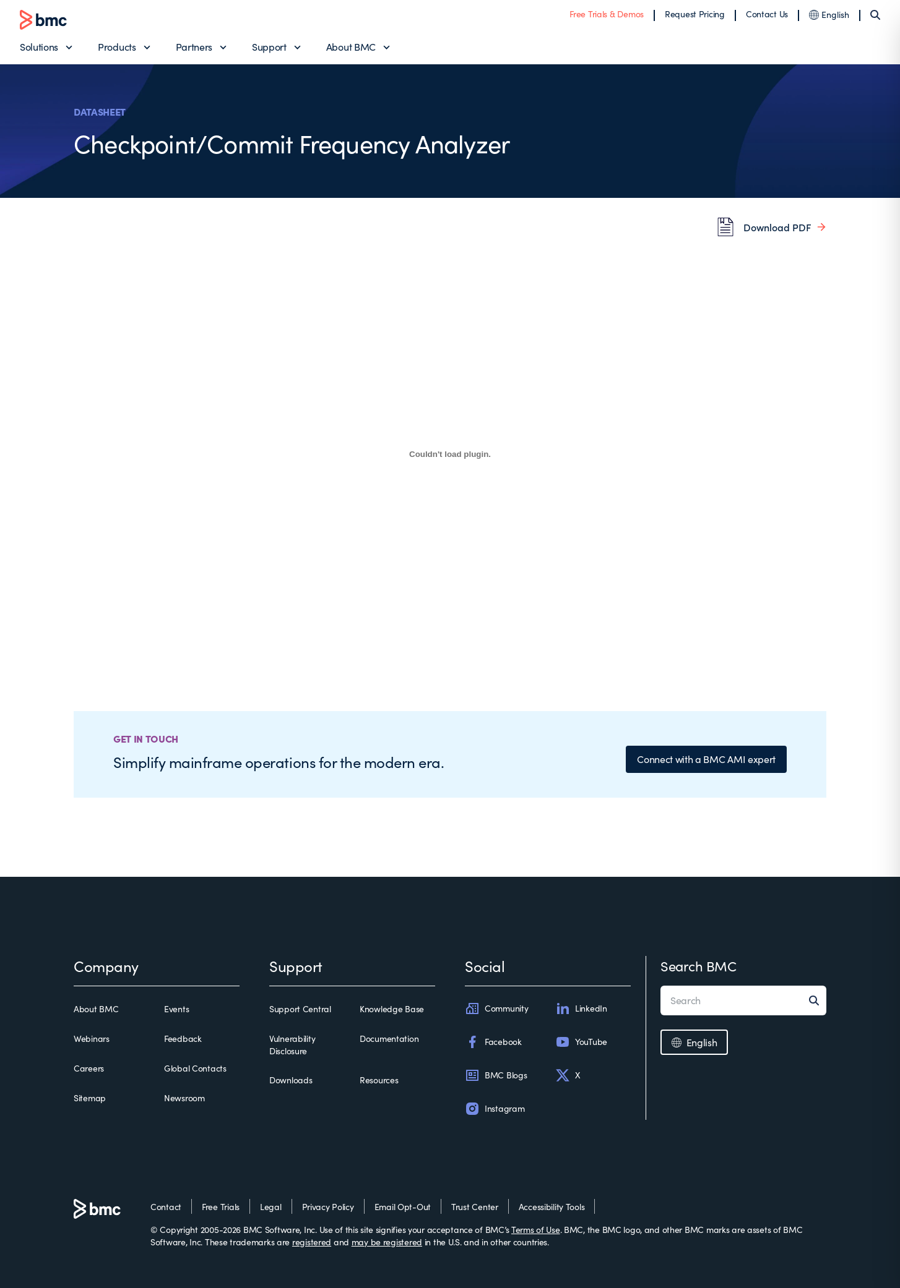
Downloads (290, 1080)
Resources (379, 1080)
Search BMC (698, 966)
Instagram (494, 1108)
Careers (89, 1068)
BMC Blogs (496, 1075)
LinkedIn (581, 1008)
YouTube (581, 1041)
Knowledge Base (392, 1009)
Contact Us (767, 14)
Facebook (493, 1041)
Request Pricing (695, 14)
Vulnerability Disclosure (292, 1045)
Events (176, 1009)
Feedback (183, 1038)
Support (269, 46)
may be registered (387, 1242)
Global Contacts (195, 1068)
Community (496, 1008)
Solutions (39, 46)
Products (117, 46)
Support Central (300, 1009)
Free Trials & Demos (606, 14)
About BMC (351, 46)
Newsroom (184, 1098)
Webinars (92, 1038)
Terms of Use (535, 1229)
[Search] (875, 15)
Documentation (389, 1038)
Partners (194, 46)
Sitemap (90, 1098)
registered (311, 1242)
